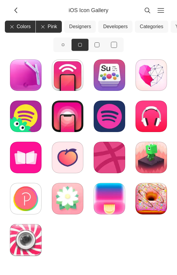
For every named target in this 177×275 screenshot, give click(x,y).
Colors (20, 26)
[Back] (16, 10)
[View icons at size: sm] (63, 45)
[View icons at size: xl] (113, 45)
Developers (115, 26)
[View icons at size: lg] (96, 45)
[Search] (147, 10)
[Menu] (160, 10)
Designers (80, 26)
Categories (151, 26)
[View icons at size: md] (80, 45)
